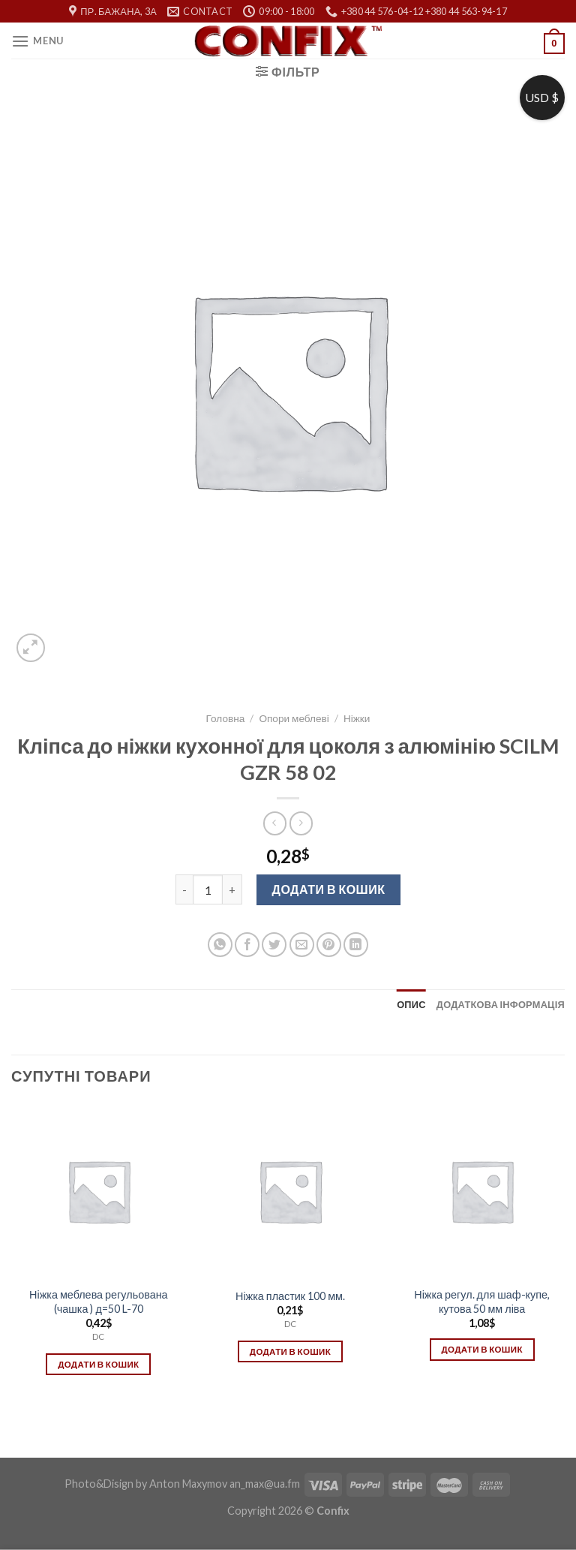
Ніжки (357, 718)
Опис (411, 1004)
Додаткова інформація (500, 1004)
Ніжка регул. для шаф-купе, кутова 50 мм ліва (482, 1301)
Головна (225, 718)
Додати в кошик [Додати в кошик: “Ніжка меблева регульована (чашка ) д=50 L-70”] (98, 1364)
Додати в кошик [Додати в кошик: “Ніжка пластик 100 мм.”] (290, 1351)
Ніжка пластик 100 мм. (290, 1296)
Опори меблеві (293, 718)
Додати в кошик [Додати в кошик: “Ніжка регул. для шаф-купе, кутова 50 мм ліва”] (481, 1349)
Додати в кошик (329, 889)
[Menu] (37, 41)
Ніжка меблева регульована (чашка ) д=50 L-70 (98, 1301)
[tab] (411, 1004)
